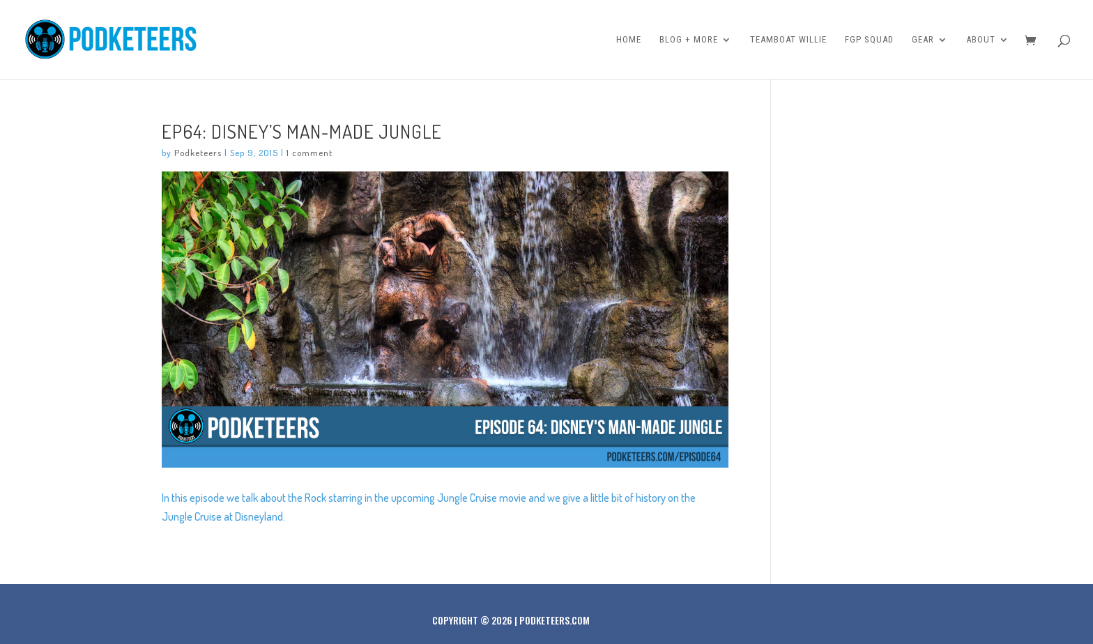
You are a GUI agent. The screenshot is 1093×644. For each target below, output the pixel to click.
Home (628, 40)
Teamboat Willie (788, 40)
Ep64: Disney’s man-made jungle (302, 131)
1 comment (309, 152)
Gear (923, 40)
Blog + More (688, 40)
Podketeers (198, 152)
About (980, 40)
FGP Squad (869, 40)
